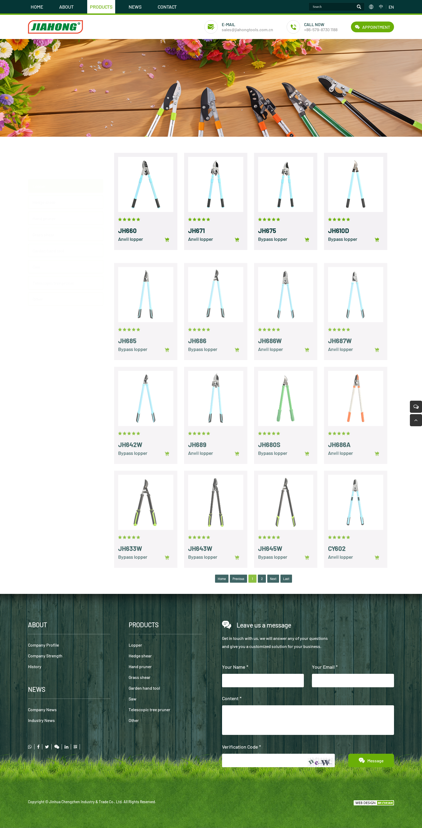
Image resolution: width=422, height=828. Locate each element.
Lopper (39, 159)
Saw (132, 698)
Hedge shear (44, 175)
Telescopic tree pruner (149, 709)
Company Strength (45, 655)
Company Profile (43, 644)
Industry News (41, 720)
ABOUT (66, 7)
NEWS (135, 7)
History (34, 666)
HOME (37, 7)
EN (391, 6)
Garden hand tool (144, 687)
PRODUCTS (101, 7)
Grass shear (139, 677)
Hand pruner (44, 192)
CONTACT (167, 7)
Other (134, 720)
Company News (42, 709)
